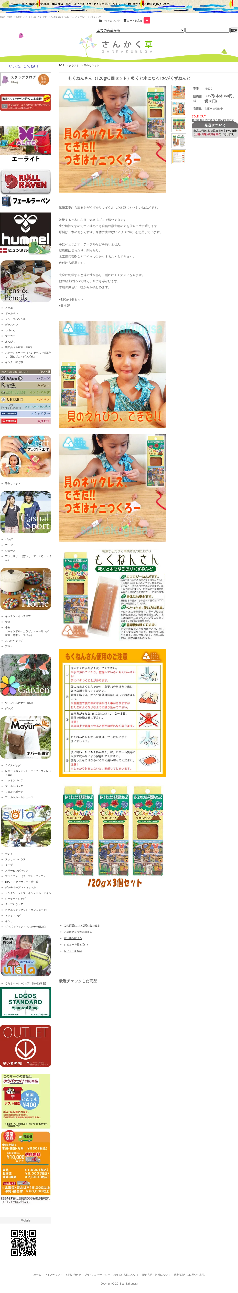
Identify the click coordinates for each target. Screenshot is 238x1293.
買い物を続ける (73, 938)
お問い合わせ (73, 1274)
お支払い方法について (126, 1274)
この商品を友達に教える (78, 931)
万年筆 (9, 307)
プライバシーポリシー (97, 1274)
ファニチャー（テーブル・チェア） (25, 876)
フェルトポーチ (14, 791)
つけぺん (10, 330)
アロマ (9, 646)
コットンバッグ (14, 780)
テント (9, 853)
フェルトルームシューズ (19, 797)
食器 (7, 622)
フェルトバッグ (14, 786)
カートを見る (138, 20)
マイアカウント (111, 20)
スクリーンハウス (15, 859)
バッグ (9, 539)
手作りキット (91, 65)
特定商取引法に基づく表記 (189, 1274)
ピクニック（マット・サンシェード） (27, 910)
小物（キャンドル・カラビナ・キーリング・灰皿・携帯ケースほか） (28, 631)
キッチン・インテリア (18, 616)
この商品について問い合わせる (82, 925)
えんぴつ (10, 341)
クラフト (74, 65)
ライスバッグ (12, 765)
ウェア (9, 545)
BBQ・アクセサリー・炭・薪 (22, 881)
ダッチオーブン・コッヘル (20, 887)
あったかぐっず (14, 640)
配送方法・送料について (156, 1274)
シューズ (10, 550)
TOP (61, 65)
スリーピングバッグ (16, 870)
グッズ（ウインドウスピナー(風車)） (26, 926)
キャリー (10, 921)
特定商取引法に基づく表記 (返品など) (213, 120)
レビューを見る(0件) (76, 944)
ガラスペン (11, 324)
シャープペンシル (15, 319)
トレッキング (12, 915)
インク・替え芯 (14, 362)
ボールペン (11, 313)
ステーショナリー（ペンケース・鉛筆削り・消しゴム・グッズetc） (28, 354)
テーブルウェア (14, 904)
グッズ (9, 708)
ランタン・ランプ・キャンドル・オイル (28, 893)
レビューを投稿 (73, 951)
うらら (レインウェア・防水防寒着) (25, 983)
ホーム (37, 1274)
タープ (9, 865)
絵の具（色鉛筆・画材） (19, 347)
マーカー (10, 336)
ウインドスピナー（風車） (20, 702)
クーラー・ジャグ (15, 898)
